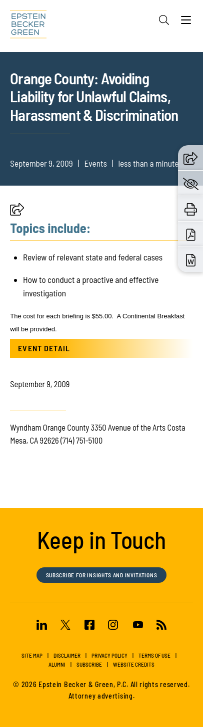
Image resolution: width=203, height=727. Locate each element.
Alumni (57, 664)
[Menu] (186, 22)
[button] (17, 212)
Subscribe (89, 664)
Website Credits (133, 664)
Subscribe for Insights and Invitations (102, 575)
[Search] (164, 20)
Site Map (32, 655)
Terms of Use (154, 655)
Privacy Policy (110, 655)
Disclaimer (67, 655)
